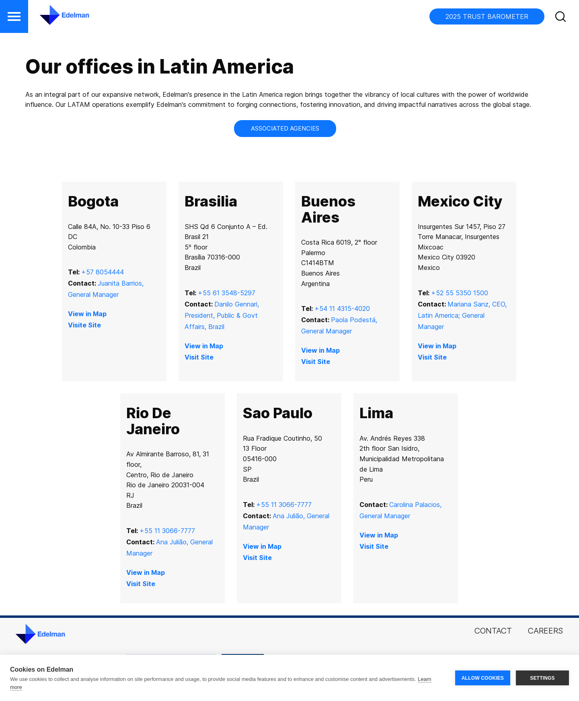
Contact (493, 631)
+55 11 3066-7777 (167, 531)
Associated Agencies (285, 128)
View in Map (87, 314)
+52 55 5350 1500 (459, 293)
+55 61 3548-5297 (226, 293)
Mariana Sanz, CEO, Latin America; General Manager (462, 315)
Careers (545, 631)
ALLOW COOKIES (483, 678)
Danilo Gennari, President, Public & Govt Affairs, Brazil (222, 315)
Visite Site (84, 325)
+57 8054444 (102, 272)
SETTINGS (542, 678)
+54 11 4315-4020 (342, 309)
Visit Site (199, 357)
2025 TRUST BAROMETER (487, 16)
